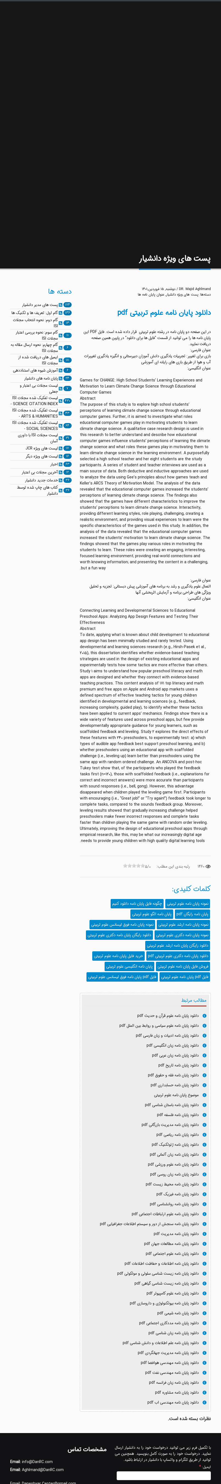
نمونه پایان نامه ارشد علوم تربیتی (183, 925)
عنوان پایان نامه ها (151, 294)
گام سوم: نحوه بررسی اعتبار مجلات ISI (37, 335)
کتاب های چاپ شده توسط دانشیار (37, 490)
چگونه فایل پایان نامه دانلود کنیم (137, 904)
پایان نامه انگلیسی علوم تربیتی (129, 966)
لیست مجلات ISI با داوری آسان (38, 438)
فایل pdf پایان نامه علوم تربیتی (184, 977)
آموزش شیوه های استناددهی (35, 370)
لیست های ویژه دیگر (42, 456)
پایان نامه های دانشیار (41, 378)
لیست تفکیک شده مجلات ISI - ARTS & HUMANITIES (35, 413)
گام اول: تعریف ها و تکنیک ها (35, 313)
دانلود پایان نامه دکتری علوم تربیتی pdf (178, 956)
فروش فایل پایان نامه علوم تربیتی (183, 966)
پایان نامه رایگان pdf (192, 914)
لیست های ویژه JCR (42, 448)
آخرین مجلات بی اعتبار (40, 472)
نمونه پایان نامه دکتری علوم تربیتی (182, 935)
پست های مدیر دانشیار (40, 305)
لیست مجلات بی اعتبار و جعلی (39, 389)
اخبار (54, 464)
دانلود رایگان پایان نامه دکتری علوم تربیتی (119, 935)
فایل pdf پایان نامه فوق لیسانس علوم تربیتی (122, 977)
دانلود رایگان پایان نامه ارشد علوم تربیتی (177, 946)
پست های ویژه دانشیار (182, 294)
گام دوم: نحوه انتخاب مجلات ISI (35, 323)
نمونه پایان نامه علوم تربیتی (187, 904)
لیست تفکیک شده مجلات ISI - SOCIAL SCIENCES (35, 426)
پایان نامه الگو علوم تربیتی (152, 914)
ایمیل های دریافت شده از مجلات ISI (38, 360)
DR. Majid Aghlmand (195, 289)
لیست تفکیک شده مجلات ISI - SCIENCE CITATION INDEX (34, 401)
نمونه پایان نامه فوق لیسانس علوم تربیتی (122, 925)
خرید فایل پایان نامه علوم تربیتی (118, 956)
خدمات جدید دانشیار (41, 480)
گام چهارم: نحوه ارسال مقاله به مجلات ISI (34, 348)
